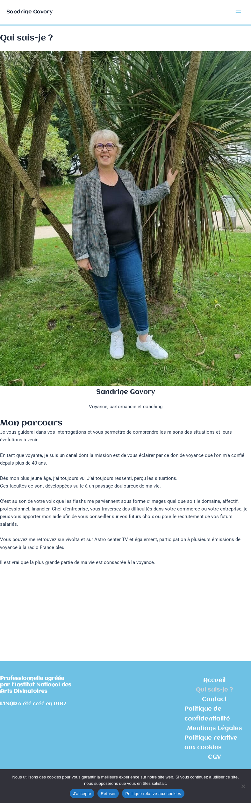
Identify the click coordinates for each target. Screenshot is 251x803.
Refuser (108, 793)
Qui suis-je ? (214, 690)
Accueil (214, 680)
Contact (214, 699)
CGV (214, 757)
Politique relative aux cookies (210, 743)
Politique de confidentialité (207, 714)
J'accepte (82, 793)
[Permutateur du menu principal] (238, 12)
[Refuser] (243, 786)
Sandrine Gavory (29, 12)
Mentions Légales (214, 728)
